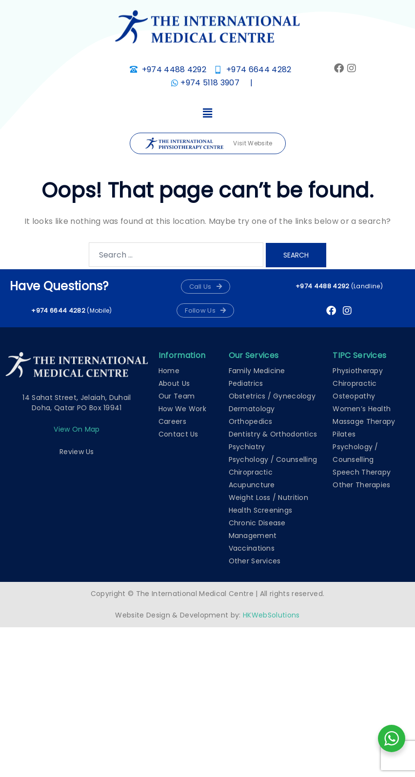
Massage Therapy (364, 421)
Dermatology (252, 409)
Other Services (255, 561)
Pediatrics (246, 383)
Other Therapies (361, 485)
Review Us (76, 452)
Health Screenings (261, 510)
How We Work (182, 409)
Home (168, 371)
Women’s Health (362, 409)
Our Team (176, 396)
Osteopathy (354, 396)
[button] (207, 113)
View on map (76, 429)
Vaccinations (252, 548)
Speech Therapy (362, 472)
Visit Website (208, 144)
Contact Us (178, 434)
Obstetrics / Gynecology (272, 396)
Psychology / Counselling (273, 459)
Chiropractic (251, 472)
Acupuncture (252, 485)
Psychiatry (247, 447)
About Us (174, 383)
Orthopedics (251, 421)
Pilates (344, 434)
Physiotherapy (358, 371)
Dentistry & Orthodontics (273, 434)
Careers (172, 421)
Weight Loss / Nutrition (268, 497)
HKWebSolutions (271, 615)
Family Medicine (257, 371)
